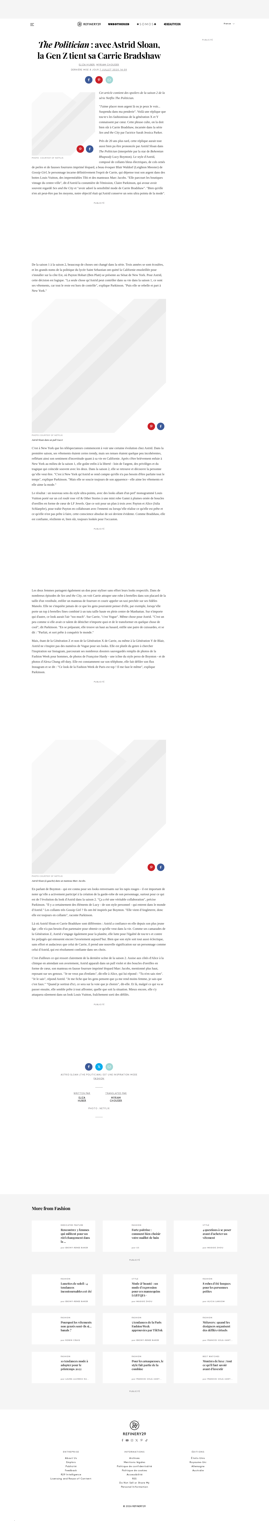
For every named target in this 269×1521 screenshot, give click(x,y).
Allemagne (198, 1466)
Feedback (71, 1470)
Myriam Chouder (107, 65)
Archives (134, 1458)
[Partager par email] (109, 80)
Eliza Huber (87, 65)
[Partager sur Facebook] (88, 80)
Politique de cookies (134, 1470)
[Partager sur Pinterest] (99, 80)
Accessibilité (134, 1474)
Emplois (71, 1462)
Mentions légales (134, 1462)
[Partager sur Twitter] (99, 1067)
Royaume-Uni (198, 1462)
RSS (134, 1479)
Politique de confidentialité (134, 1466)
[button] (218, 27)
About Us (71, 1458)
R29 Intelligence (71, 1474)
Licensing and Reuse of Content (71, 1479)
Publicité (71, 1466)
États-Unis (198, 1458)
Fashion (99, 1079)
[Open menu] (32, 23)
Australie (198, 1470)
